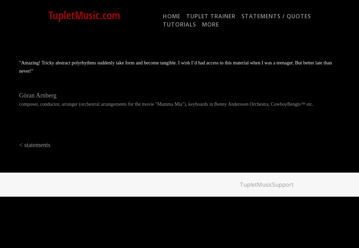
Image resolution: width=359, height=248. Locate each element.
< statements (35, 145)
